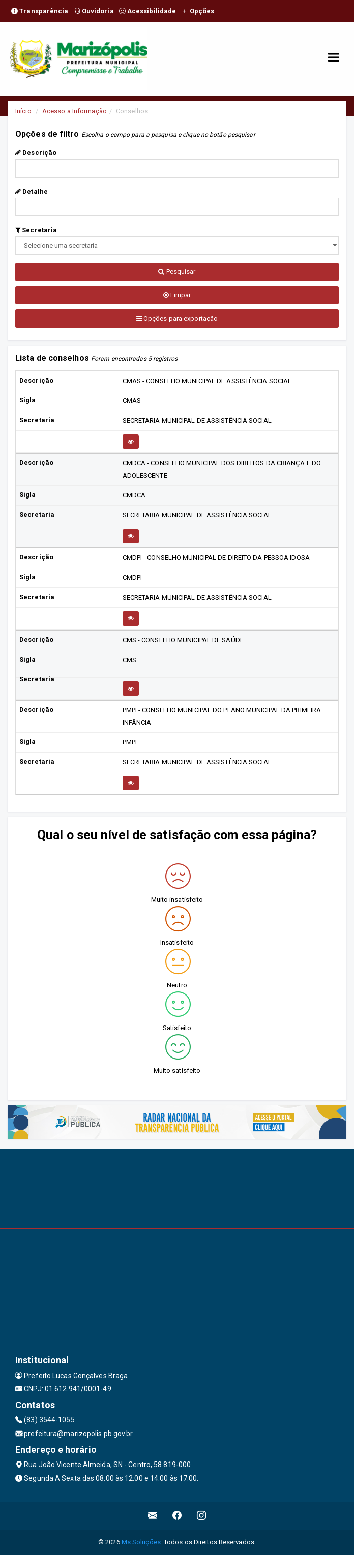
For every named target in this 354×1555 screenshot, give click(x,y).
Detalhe (31, 191)
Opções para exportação (177, 318)
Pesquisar (176, 271)
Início (23, 111)
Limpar (177, 295)
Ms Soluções (141, 1542)
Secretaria (36, 230)
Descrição (35, 153)
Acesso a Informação (74, 111)
